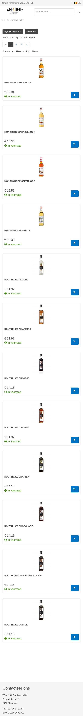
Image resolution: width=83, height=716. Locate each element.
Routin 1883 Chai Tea (16, 477)
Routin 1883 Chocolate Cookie (23, 575)
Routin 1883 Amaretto (17, 329)
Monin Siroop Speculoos (19, 181)
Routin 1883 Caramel (17, 427)
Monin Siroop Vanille (17, 230)
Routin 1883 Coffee (16, 624)
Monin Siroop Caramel (18, 82)
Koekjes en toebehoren (23, 37)
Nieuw (35, 51)
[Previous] (5, 45)
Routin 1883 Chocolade (18, 526)
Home (5, 37)
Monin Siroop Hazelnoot (19, 132)
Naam (19, 51)
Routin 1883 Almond (16, 279)
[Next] (27, 45)
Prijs (28, 51)
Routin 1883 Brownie (16, 378)
